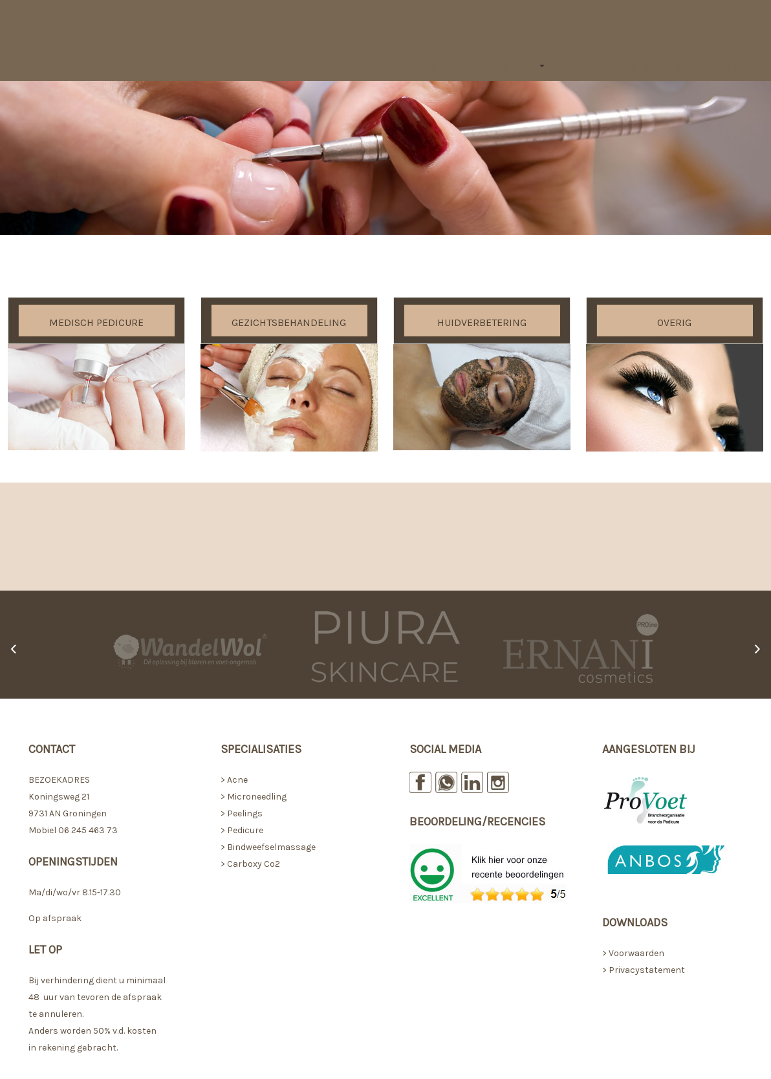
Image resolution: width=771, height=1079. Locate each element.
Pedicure (245, 830)
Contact (735, 66)
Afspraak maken (657, 66)
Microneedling (256, 796)
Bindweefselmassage (271, 847)
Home (423, 66)
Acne (237, 779)
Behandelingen (493, 66)
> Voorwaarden (633, 953)
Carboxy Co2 (253, 863)
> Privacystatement (643, 970)
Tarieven (577, 66)
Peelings (245, 813)
